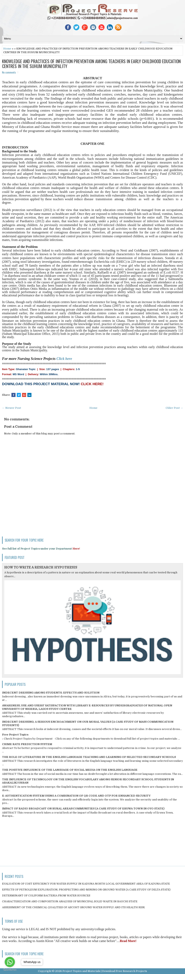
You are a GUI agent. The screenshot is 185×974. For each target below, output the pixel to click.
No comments (9, 72)
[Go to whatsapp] (10, 962)
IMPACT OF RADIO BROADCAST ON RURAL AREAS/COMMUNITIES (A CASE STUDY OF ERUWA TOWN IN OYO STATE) (83, 808)
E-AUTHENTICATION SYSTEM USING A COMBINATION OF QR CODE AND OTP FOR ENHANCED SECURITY (76, 795)
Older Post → (174, 407)
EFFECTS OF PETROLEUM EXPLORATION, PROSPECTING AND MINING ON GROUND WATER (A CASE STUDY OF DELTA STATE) (86, 889)
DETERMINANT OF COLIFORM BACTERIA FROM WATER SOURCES (46, 895)
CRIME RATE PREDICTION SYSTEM (27, 744)
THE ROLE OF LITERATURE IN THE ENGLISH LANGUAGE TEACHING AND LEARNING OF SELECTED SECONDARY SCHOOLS (89, 757)
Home (7, 48)
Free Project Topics (15, 734)
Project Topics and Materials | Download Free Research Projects (104, 971)
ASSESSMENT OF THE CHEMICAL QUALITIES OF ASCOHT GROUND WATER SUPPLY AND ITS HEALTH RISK (73, 907)
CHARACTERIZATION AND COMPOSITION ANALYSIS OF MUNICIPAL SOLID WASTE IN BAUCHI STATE (69, 901)
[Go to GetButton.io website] (9, 970)
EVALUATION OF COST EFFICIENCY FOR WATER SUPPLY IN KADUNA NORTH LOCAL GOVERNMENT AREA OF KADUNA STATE (86, 883)
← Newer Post (11, 407)
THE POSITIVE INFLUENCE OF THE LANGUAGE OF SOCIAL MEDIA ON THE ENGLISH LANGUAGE (69, 769)
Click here (64, 359)
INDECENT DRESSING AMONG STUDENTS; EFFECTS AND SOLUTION (50, 692)
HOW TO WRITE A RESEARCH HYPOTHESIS (40, 567)
